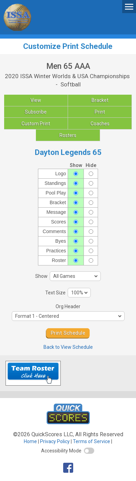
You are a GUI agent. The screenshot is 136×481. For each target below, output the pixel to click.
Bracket (99, 100)
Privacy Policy (55, 441)
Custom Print (35, 123)
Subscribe (36, 112)
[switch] (89, 451)
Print (100, 112)
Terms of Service (91, 441)
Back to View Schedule (68, 347)
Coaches (99, 123)
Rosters (67, 135)
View (35, 100)
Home (30, 441)
